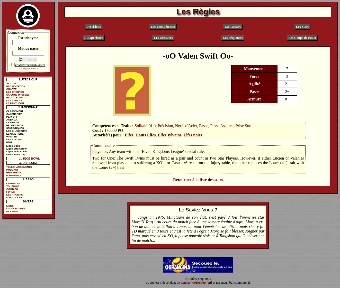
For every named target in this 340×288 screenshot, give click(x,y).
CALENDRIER (14, 114)
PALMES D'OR (14, 125)
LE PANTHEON (15, 103)
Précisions (93, 26)
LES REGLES (14, 100)
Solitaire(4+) (145, 126)
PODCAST (12, 169)
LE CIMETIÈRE (15, 133)
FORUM (10, 191)
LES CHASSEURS (17, 130)
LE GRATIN (13, 122)
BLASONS (12, 211)
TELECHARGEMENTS (19, 166)
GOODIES (12, 189)
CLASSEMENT (14, 111)
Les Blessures (163, 38)
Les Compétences (163, 26)
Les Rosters (233, 26)
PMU (9, 142)
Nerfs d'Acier (186, 126)
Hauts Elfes (146, 135)
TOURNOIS (12, 186)
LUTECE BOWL (29, 158)
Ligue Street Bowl (16, 148)
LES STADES (14, 139)
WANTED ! (12, 136)
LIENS (10, 205)
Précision (165, 126)
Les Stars (302, 26)
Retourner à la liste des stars (198, 180)
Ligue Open (13, 145)
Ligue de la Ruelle (17, 151)
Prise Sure (244, 126)
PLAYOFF (12, 116)
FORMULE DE (14, 197)
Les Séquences (233, 38)
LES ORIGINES (15, 91)
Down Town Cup (15, 154)
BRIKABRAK (13, 172)
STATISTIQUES (15, 128)
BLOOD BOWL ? (16, 97)
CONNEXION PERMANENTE (30, 65)
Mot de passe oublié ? (28, 68)
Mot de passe (28, 48)
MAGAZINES (13, 175)
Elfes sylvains (169, 135)
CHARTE (11, 89)
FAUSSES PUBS (15, 208)
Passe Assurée (222, 126)
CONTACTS (13, 183)
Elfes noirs (192, 135)
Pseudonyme (28, 38)
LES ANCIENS (14, 194)
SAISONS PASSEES (18, 94)
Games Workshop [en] (196, 282)
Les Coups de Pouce (302, 38)
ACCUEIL (11, 83)
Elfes (129, 135)
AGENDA (11, 119)
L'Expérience (93, 38)
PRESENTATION (15, 86)
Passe (203, 126)
